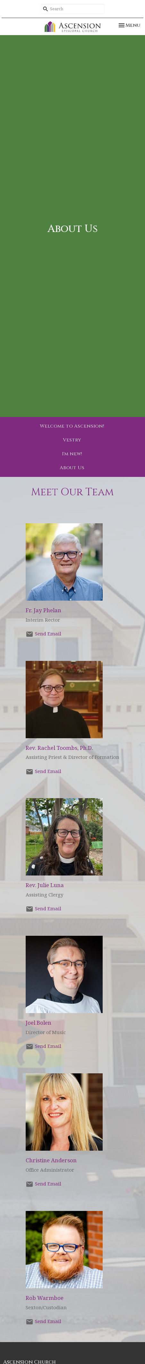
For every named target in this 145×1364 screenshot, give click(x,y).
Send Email (48, 634)
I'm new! (72, 453)
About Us (72, 467)
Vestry (72, 440)
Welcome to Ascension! (72, 426)
